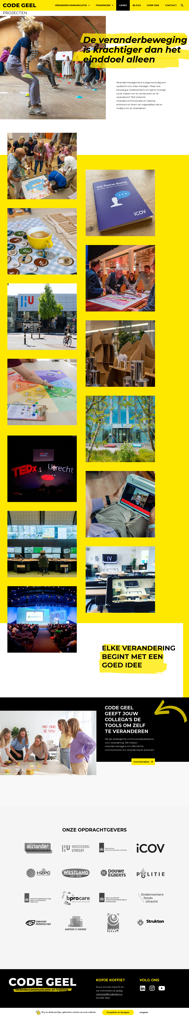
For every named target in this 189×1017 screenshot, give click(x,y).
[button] (182, 5)
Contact (171, 5)
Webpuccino (172, 1011)
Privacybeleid (16, 1011)
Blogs (137, 5)
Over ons (153, 5)
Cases (123, 5)
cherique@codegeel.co (109, 994)
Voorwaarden (50, 1011)
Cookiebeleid (33, 1011)
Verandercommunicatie (72, 5)
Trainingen (104, 5)
